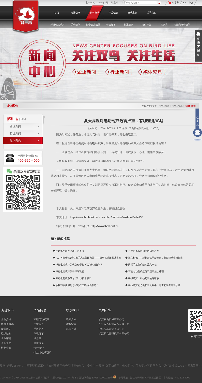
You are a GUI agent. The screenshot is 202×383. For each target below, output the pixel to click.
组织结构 (6, 333)
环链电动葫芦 (41, 319)
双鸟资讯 (94, 12)
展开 (198, 46)
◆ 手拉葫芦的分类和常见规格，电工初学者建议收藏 (152, 285)
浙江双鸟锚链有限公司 (111, 328)
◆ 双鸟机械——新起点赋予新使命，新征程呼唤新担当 (154, 257)
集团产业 (105, 310)
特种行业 (39, 347)
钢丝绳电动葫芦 (182, 24)
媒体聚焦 (15, 140)
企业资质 (6, 343)
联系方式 (71, 319)
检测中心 (6, 347)
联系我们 (151, 12)
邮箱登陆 (71, 328)
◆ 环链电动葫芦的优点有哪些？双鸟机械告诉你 (78, 264)
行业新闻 (15, 133)
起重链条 (39, 343)
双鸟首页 (164, 106)
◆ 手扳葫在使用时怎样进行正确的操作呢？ (75, 285)
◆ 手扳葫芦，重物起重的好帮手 (142, 278)
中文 (191, 2)
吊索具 (164, 24)
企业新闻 (15, 126)
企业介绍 (6, 319)
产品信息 (113, 12)
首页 (56, 12)
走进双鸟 (75, 12)
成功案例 (132, 12)
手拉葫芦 (39, 324)
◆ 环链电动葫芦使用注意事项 (68, 250)
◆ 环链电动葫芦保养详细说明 (68, 271)
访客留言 (71, 324)
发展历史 (6, 328)
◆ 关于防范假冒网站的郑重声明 (142, 250)
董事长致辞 (7, 324)
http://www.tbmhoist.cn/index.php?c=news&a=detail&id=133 (106, 217)
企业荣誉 (6, 338)
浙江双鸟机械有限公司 (111, 319)
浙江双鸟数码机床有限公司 (114, 333)
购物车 (175, 2)
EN (185, 2)
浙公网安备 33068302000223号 (97, 377)
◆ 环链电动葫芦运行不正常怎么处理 (144, 271)
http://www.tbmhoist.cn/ (105, 226)
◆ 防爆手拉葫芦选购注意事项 (141, 264)
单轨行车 (39, 333)
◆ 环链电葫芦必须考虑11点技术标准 (72, 278)
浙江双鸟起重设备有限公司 (114, 324)
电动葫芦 (97, 143)
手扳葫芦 (39, 328)
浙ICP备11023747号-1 (64, 377)
